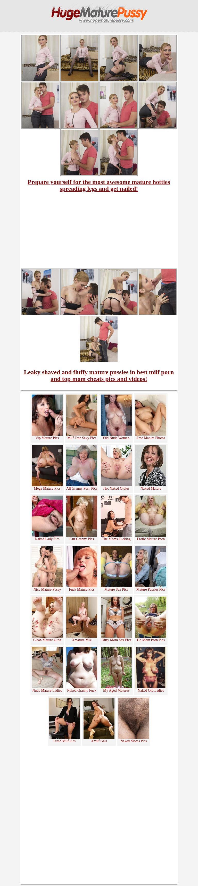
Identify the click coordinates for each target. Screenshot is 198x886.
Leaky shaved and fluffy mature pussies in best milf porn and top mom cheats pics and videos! (99, 375)
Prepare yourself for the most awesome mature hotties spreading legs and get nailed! (99, 185)
